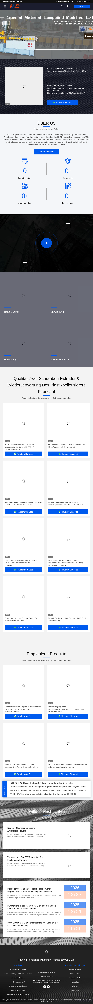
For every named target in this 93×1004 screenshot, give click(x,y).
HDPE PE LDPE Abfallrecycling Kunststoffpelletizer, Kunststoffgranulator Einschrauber (41, 784)
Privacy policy (74, 990)
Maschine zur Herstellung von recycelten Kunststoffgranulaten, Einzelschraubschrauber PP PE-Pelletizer (48, 792)
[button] (10, 32)
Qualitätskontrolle (74, 978)
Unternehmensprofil (75, 970)
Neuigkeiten (75, 982)
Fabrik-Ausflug (75, 974)
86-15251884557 (83, 1)
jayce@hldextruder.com (64, 1)
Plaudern (82, 6)
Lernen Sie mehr (46, 152)
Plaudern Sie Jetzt (62, 102)
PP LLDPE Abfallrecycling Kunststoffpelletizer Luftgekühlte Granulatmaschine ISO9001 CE (43, 795)
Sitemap (74, 986)
